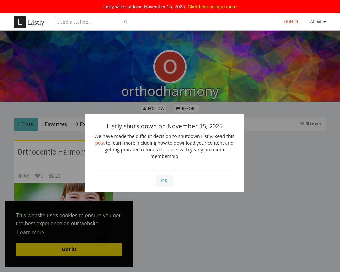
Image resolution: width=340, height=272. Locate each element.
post (100, 143)
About (318, 21)
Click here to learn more (212, 6)
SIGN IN (290, 21)
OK (164, 180)
